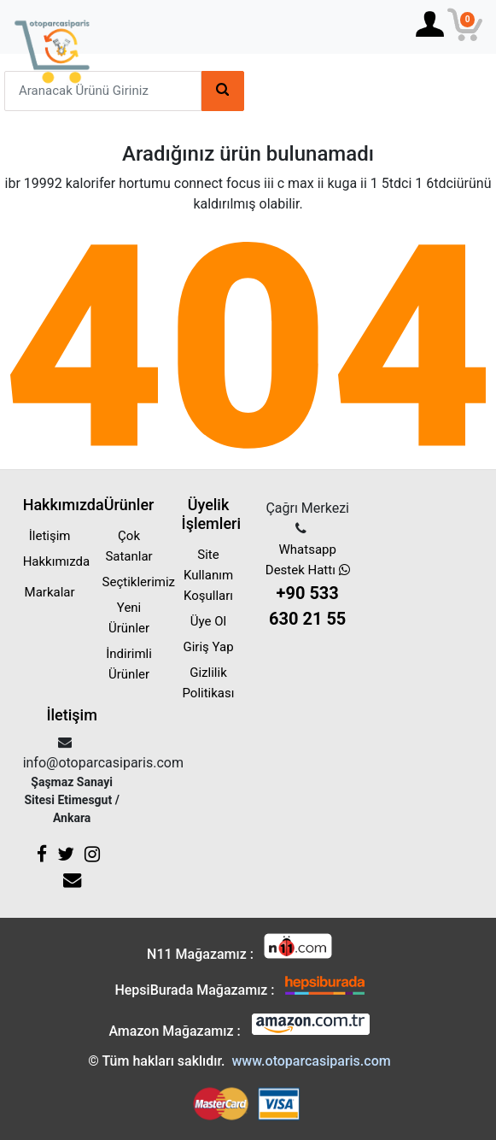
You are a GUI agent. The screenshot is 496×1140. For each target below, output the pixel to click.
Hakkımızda (56, 561)
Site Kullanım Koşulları (208, 575)
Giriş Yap (208, 647)
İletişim (50, 536)
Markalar (50, 592)
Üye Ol (208, 621)
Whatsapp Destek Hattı (306, 587)
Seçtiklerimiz (138, 582)
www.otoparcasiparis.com (310, 1061)
